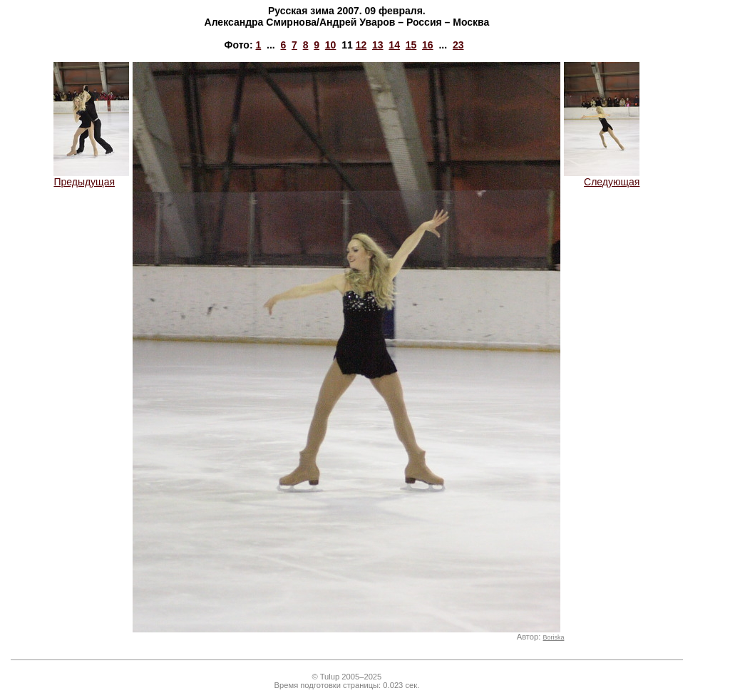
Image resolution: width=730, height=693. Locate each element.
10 (330, 45)
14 (394, 45)
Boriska (554, 637)
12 (361, 45)
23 (458, 45)
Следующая (601, 177)
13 (378, 45)
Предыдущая (91, 177)
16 (427, 45)
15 (411, 45)
